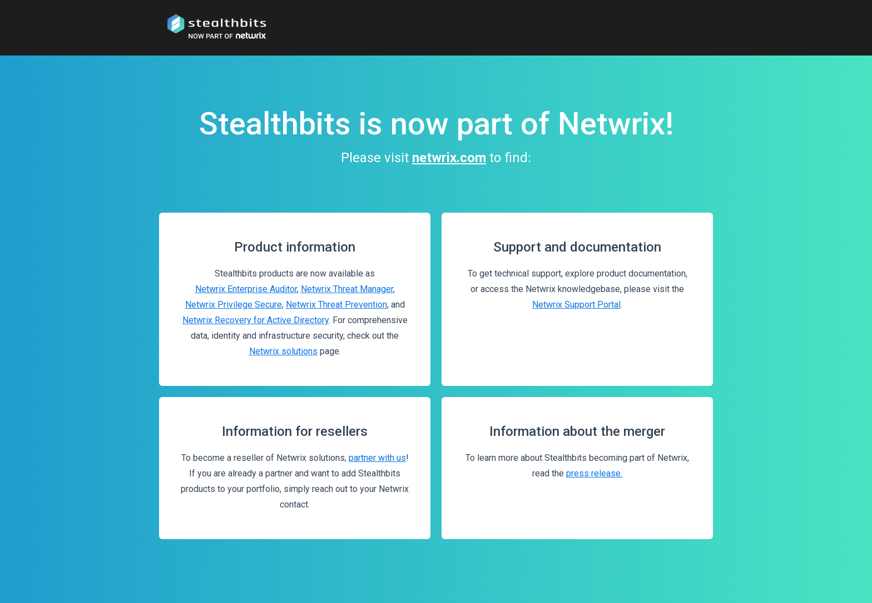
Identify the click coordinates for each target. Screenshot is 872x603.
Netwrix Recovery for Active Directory (255, 320)
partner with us (377, 458)
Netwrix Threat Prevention (336, 304)
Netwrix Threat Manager (347, 289)
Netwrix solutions (283, 351)
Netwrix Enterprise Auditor (246, 289)
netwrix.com (449, 157)
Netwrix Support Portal (576, 304)
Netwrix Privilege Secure (233, 304)
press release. (594, 473)
